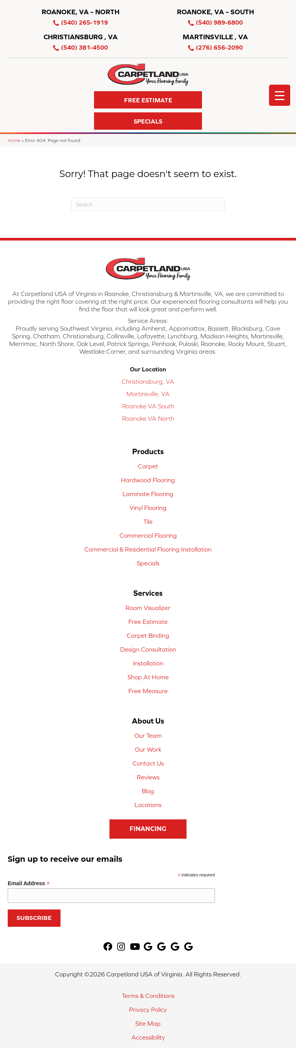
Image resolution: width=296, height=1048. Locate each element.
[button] (148, 100)
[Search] (148, 204)
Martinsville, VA (148, 393)
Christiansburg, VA (148, 381)
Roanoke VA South (148, 406)
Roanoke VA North (148, 418)
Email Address (29, 883)
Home (14, 140)
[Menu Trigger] (279, 95)
